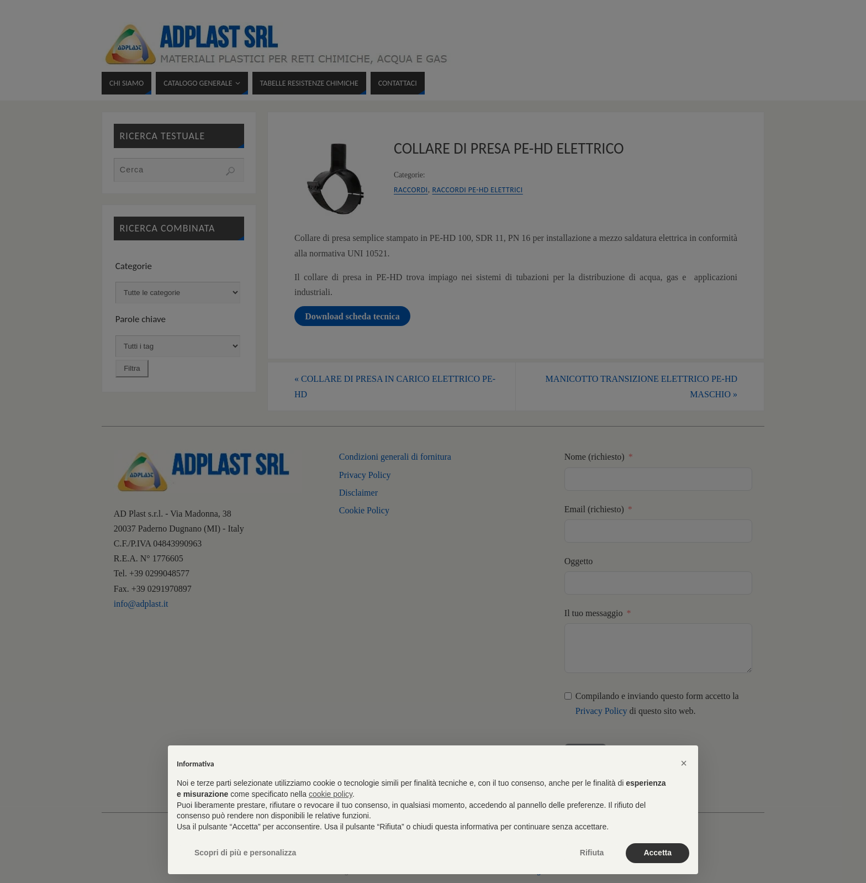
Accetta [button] (657, 852)
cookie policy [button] (330, 794)
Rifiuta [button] (592, 852)
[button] (684, 763)
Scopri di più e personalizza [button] (245, 852)
